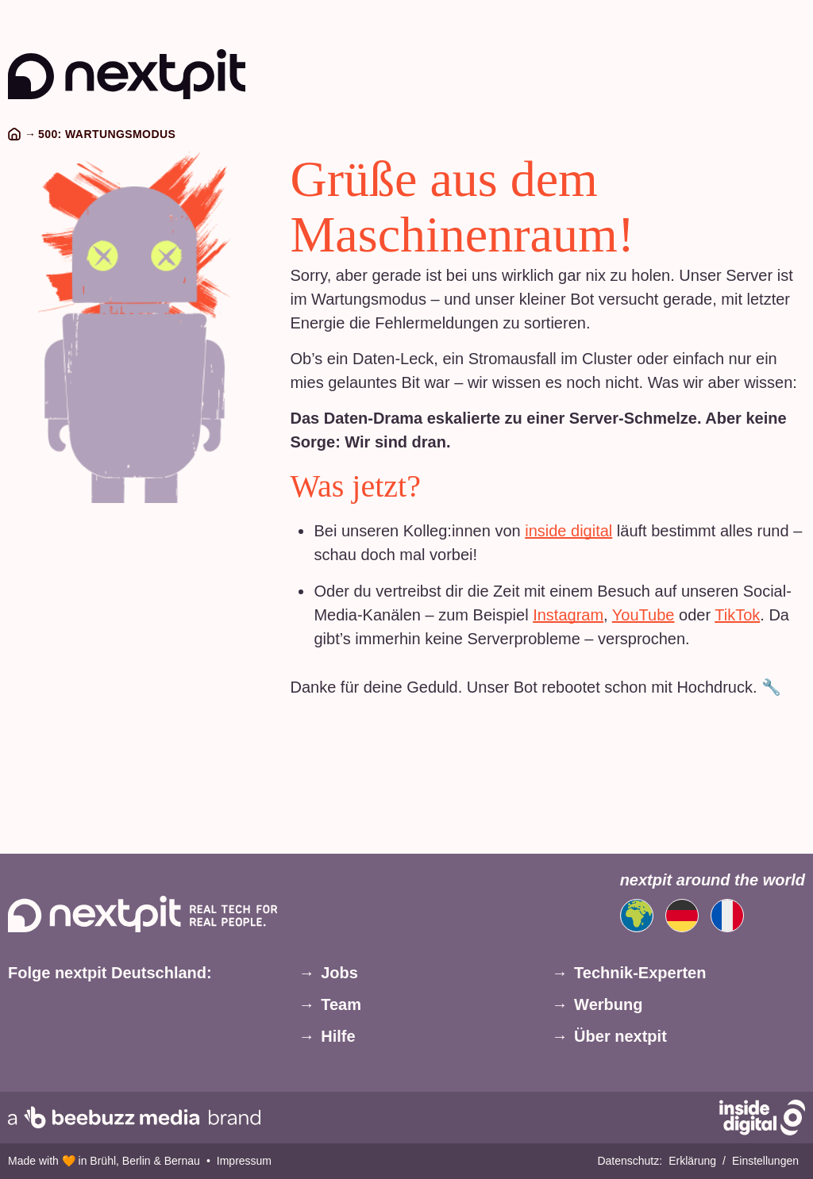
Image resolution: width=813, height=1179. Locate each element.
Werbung (608, 1004)
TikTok (737, 615)
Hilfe (338, 1036)
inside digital (568, 531)
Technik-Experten (640, 972)
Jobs (339, 972)
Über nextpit (620, 1036)
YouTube (643, 615)
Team (341, 1004)
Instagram (568, 615)
